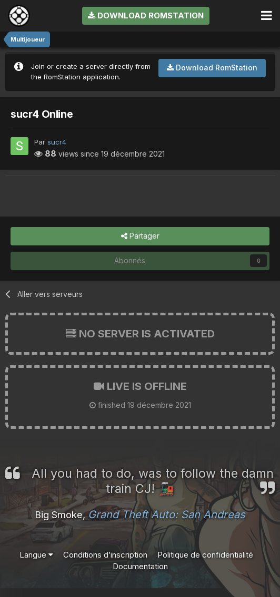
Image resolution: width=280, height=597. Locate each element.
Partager (140, 236)
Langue (36, 555)
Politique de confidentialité (205, 555)
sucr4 (56, 142)
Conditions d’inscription (105, 555)
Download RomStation (146, 15)
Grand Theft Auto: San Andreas (166, 514)
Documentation (140, 566)
